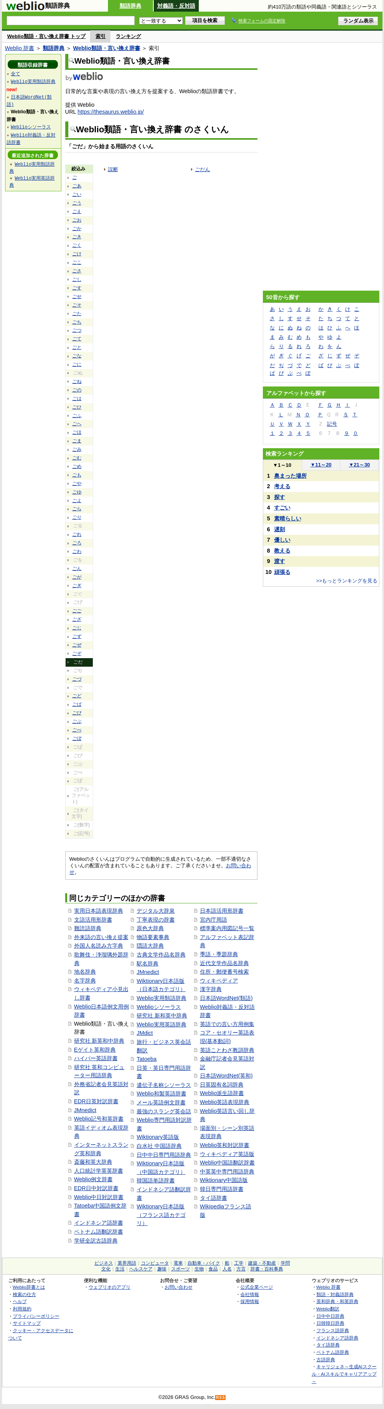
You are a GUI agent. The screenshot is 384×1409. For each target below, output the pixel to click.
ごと (77, 347)
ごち (77, 322)
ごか (77, 228)
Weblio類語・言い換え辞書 (106, 48)
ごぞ (77, 653)
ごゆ (77, 492)
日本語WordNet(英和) (226, 1076)
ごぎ (77, 585)
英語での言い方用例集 (227, 1024)
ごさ (77, 271)
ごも (77, 475)
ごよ (77, 500)
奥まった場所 (290, 476)
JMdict (145, 1033)
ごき (77, 236)
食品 (213, 1269)
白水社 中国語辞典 (159, 1146)
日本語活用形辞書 (221, 911)
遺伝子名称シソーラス (164, 1085)
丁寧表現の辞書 (156, 920)
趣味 (162, 1269)
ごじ (77, 628)
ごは (77, 398)
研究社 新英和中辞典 (99, 1041)
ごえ (77, 211)
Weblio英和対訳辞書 (225, 1145)
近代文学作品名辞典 (224, 963)
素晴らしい (287, 518)
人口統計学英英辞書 (98, 1171)
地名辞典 (85, 972)
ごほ (77, 432)
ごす (77, 288)
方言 (241, 1269)
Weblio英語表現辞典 (225, 1102)
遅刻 (279, 529)
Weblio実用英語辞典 (161, 1024)
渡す (279, 561)
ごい (77, 194)
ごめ (77, 466)
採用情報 (249, 1301)
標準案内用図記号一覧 (227, 928)
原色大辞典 (150, 928)
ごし (77, 279)
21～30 (359, 465)
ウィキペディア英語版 (227, 1154)
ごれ (77, 534)
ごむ (77, 458)
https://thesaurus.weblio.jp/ (111, 112)
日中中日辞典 (330, 1316)
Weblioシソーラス (159, 1007)
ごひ (77, 407)
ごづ (77, 679)
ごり (77, 517)
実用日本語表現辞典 (98, 911)
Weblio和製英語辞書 (161, 1093)
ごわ (77, 551)
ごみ (77, 449)
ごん (77, 568)
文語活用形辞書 (93, 920)
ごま (77, 441)
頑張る (282, 572)
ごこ (77, 262)
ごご (77, 611)
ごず (77, 636)
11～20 (321, 465)
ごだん (202, 169)
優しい (282, 540)
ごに (77, 364)
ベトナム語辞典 (332, 1352)
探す (279, 497)
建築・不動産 (262, 1263)
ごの (77, 390)
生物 (199, 1269)
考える (282, 486)
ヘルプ (20, 1301)
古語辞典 (325, 1359)
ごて (77, 338)
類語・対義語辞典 (335, 1294)
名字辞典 (85, 980)
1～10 (282, 465)
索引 (101, 36)
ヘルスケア (141, 1269)
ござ (77, 619)
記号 (332, 424)
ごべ (77, 730)
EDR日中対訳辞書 (96, 1188)
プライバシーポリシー (36, 1316)
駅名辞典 (147, 963)
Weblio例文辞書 (93, 1179)
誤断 (113, 169)
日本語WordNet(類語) (226, 998)
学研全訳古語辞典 (96, 1240)
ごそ (77, 305)
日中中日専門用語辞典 (164, 1155)
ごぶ (77, 721)
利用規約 (22, 1308)
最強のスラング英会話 (164, 1111)
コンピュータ (155, 1263)
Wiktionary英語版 (158, 1137)
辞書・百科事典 (266, 1269)
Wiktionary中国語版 (224, 1180)
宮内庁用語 (213, 920)
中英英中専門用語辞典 (227, 1171)
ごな (77, 356)
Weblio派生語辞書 (222, 1093)
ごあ (77, 186)
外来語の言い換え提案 (101, 937)
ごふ (77, 415)
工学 (238, 1263)
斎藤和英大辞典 (93, 1162)
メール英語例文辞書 (161, 1102)
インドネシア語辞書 (98, 1223)
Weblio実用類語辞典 (161, 998)
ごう (77, 203)
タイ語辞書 (213, 1198)
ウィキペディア (219, 980)
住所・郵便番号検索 (224, 972)
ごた (77, 313)
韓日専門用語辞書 (221, 1189)
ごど (77, 695)
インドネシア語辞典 (337, 1337)
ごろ (77, 543)
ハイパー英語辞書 (96, 1058)
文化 (106, 1269)
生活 (120, 1269)
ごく (77, 245)
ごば (77, 704)
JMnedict (85, 1110)
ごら (77, 508)
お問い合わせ (179, 1286)
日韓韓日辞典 (330, 1323)
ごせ (77, 296)
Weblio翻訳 (327, 1308)
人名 (227, 1269)
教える (282, 551)
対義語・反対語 (176, 6)
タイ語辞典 (328, 1344)
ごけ (77, 253)
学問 (285, 1263)
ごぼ (77, 738)
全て (15, 73)
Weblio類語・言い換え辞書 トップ (46, 36)
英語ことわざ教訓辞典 (227, 1050)
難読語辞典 (87, 928)
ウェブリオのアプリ (109, 1286)
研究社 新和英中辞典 (162, 1015)
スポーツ (180, 1269)
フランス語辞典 (332, 1330)
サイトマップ (27, 1323)
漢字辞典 (211, 989)
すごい (282, 507)
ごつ (77, 330)
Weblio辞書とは (29, 1286)
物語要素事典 (153, 937)
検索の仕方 (24, 1294)
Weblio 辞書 (20, 48)
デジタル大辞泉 (156, 911)
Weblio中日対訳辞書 (99, 1197)
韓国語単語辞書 (156, 1180)
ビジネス (103, 1263)
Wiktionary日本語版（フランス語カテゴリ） (161, 1214)
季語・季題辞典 (219, 954)
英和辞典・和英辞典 (337, 1301)
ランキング (128, 36)
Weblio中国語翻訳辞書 (227, 1162)
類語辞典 (130, 6)
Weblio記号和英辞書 (99, 1119)
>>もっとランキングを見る (346, 581)
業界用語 (127, 1263)
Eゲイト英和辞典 (95, 1050)
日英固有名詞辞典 (221, 1084)
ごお (77, 220)
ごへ (77, 423)
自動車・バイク (204, 1263)
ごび (77, 713)
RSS (220, 1397)
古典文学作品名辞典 (161, 954)
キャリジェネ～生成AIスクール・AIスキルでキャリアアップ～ (344, 1373)
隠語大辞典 (150, 946)
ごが (77, 577)
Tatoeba (146, 1059)
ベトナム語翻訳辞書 (98, 1232)
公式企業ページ (256, 1286)
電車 (178, 1263)
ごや (77, 483)
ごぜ (77, 645)
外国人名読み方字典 (98, 946)
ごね (77, 381)
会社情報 (249, 1294)
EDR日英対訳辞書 (96, 1101)
